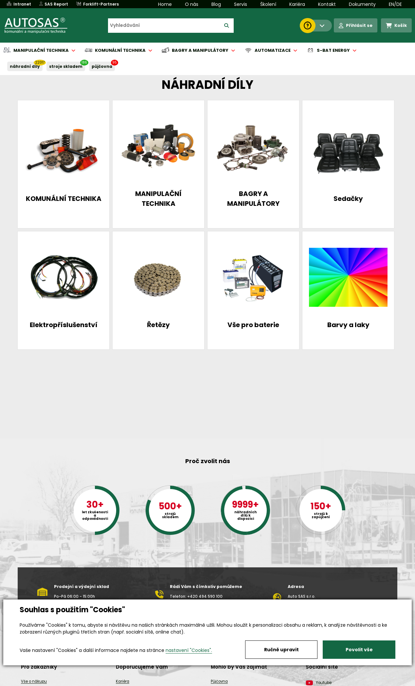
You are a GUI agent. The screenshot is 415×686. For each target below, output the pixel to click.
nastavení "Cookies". (189, 650)
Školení (268, 4)
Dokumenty (362, 4)
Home (165, 4)
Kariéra (297, 4)
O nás (191, 4)
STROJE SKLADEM (65, 66)
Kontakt (327, 4)
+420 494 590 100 (205, 596)
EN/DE (395, 4)
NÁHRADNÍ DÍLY (25, 66)
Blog (216, 4)
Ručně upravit (281, 649)
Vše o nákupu (34, 681)
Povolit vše (359, 649)
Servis (240, 4)
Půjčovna (219, 681)
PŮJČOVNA (102, 66)
